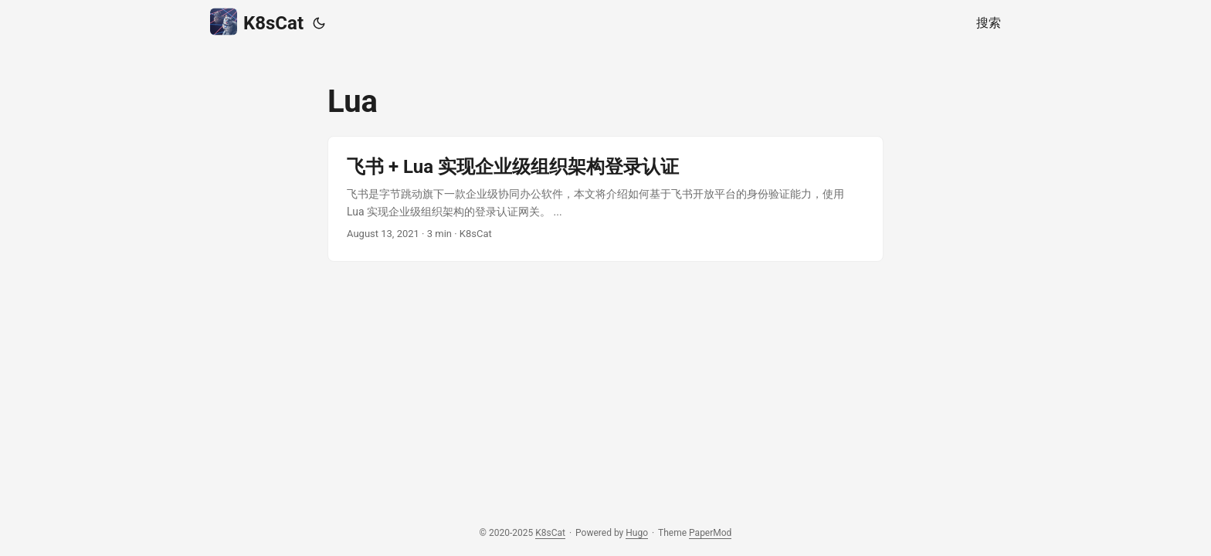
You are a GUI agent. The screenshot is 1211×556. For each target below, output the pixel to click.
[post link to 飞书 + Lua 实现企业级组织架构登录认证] (605, 199)
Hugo (637, 532)
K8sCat (257, 22)
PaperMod (710, 532)
